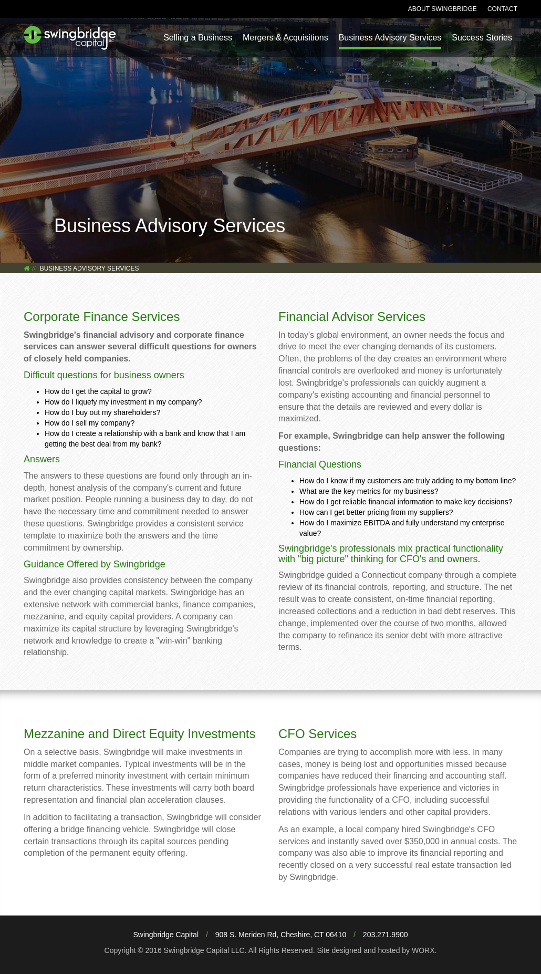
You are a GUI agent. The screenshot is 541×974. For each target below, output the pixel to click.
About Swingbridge (442, 9)
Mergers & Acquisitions (285, 37)
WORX (423, 950)
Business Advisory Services (390, 37)
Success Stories (482, 37)
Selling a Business (197, 37)
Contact (502, 9)
